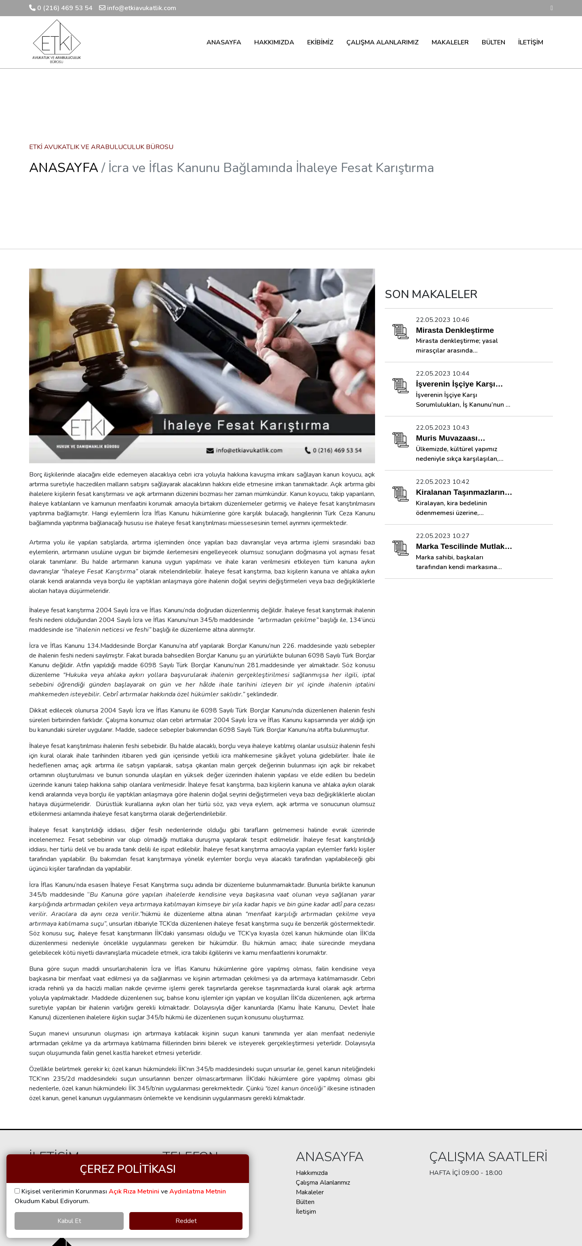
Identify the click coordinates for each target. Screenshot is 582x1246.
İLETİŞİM (530, 42)
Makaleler (310, 1192)
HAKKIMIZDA (274, 42)
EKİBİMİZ (320, 42)
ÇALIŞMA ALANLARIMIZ (382, 42)
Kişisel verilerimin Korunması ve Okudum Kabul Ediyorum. (120, 1196)
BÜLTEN (493, 42)
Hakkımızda (312, 1172)
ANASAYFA (224, 42)
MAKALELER (450, 42)
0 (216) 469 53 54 (61, 8)
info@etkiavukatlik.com (137, 8)
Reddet (186, 1221)
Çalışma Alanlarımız (323, 1182)
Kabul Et (69, 1221)
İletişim (306, 1211)
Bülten (305, 1202)
